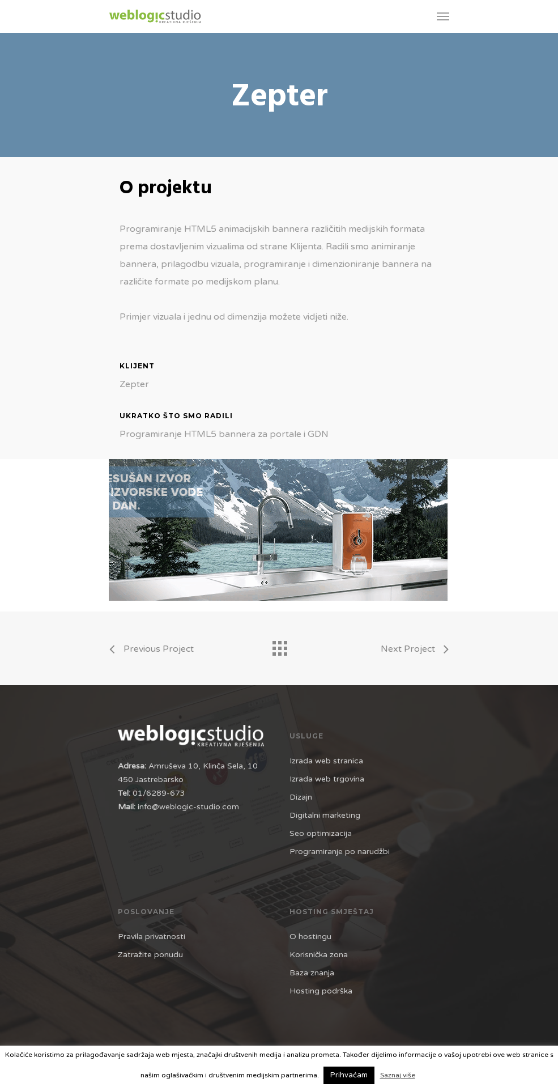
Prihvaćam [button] (349, 1075)
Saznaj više (397, 1075)
